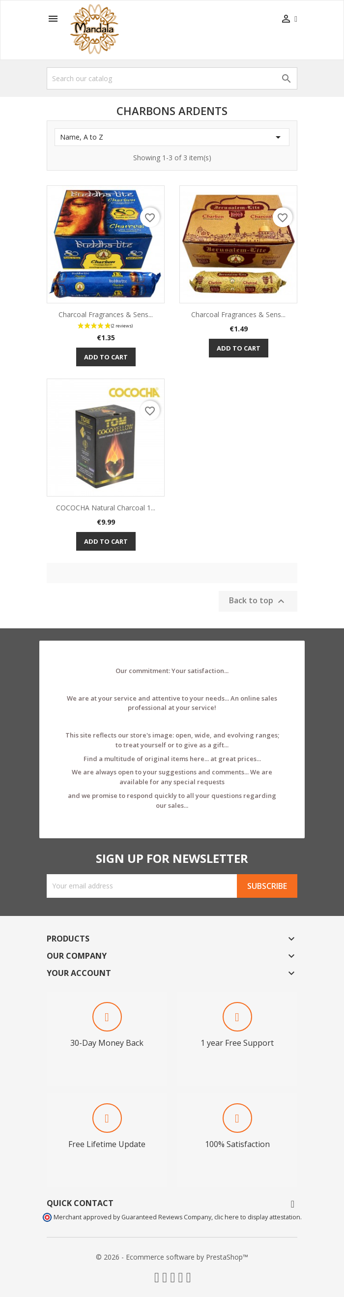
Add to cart (106, 357)
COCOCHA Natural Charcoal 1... (105, 507)
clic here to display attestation (257, 1217)
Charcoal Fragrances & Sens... (105, 314)
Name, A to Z (172, 137)
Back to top (258, 601)
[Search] (172, 78)
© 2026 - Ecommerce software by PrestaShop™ (172, 1257)
